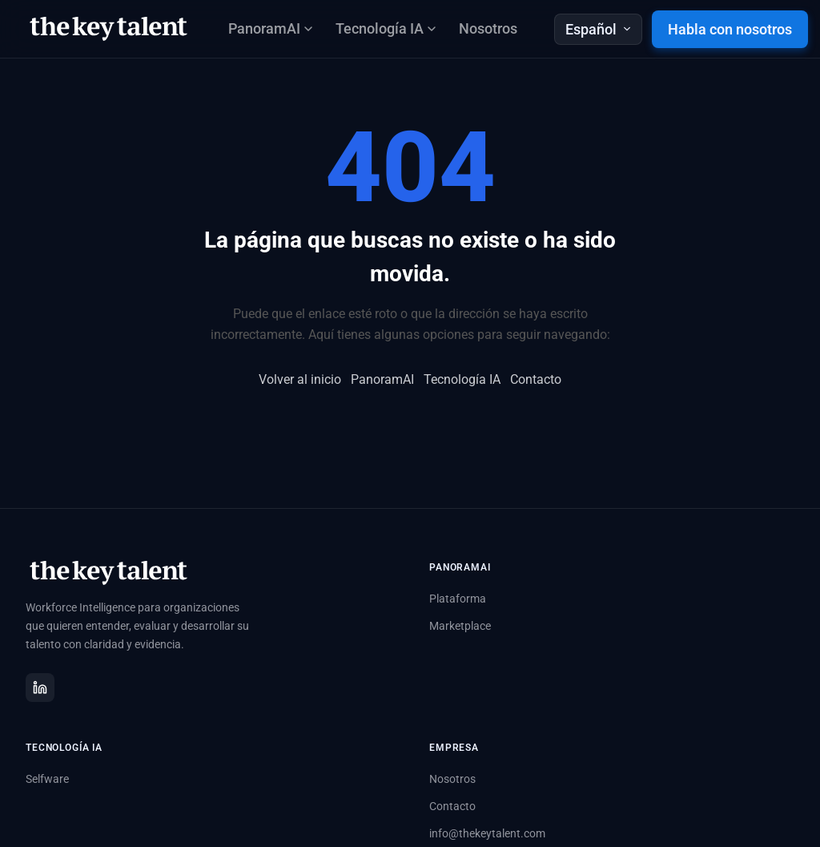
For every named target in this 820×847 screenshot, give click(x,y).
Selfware (47, 778)
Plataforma (457, 598)
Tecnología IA (462, 379)
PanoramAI (382, 379)
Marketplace (460, 625)
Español (598, 29)
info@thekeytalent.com (487, 833)
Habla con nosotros (730, 29)
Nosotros (488, 28)
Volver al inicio (300, 379)
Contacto (535, 379)
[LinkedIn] (40, 687)
